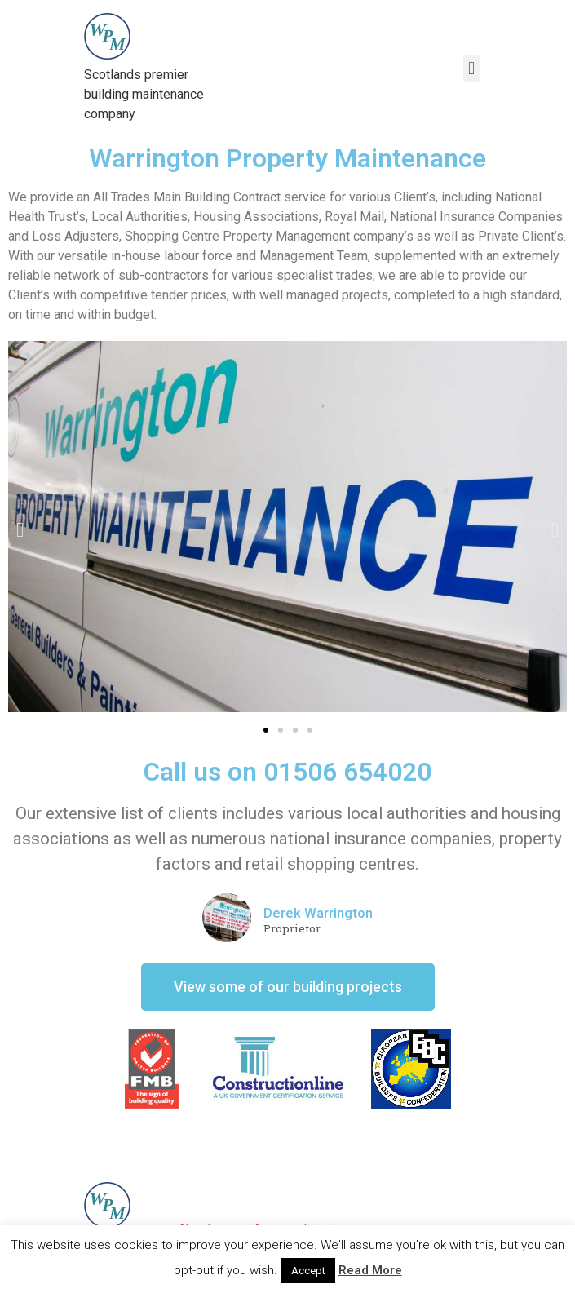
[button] (265, 730)
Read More (370, 1270)
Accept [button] (308, 1270)
